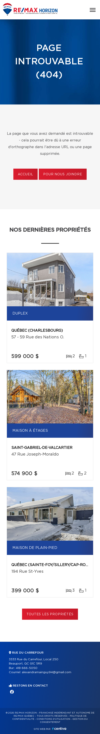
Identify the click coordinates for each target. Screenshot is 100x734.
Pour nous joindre (62, 174)
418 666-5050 (26, 668)
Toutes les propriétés (50, 614)
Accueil (25, 174)
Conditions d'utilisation (53, 719)
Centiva (59, 728)
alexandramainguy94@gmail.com (46, 672)
